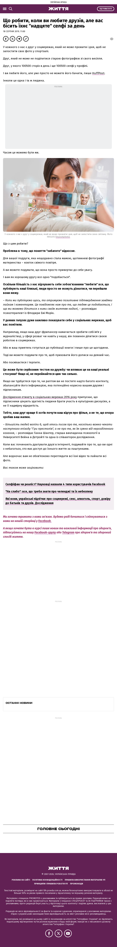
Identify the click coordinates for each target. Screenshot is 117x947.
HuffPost (98, 73)
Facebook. (44, 521)
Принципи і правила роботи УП (51, 884)
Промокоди (76, 884)
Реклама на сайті (21, 880)
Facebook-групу (45, 532)
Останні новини (19, 703)
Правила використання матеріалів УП (85, 880)
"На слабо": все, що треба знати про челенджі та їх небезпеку (49, 491)
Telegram (68, 532)
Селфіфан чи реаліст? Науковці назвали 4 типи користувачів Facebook (55, 484)
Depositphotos (63, 237)
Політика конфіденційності (47, 880)
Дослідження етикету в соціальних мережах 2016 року (40, 397)
